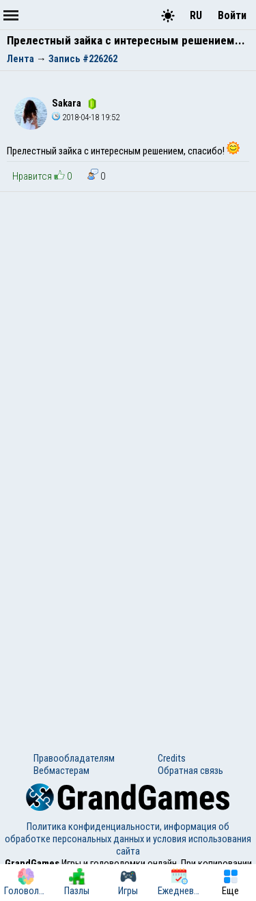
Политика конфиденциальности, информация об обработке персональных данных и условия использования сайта (128, 838)
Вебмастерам (61, 770)
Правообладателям (74, 758)
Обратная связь (190, 770)
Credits (172, 758)
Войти (232, 15)
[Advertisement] (128, 327)
